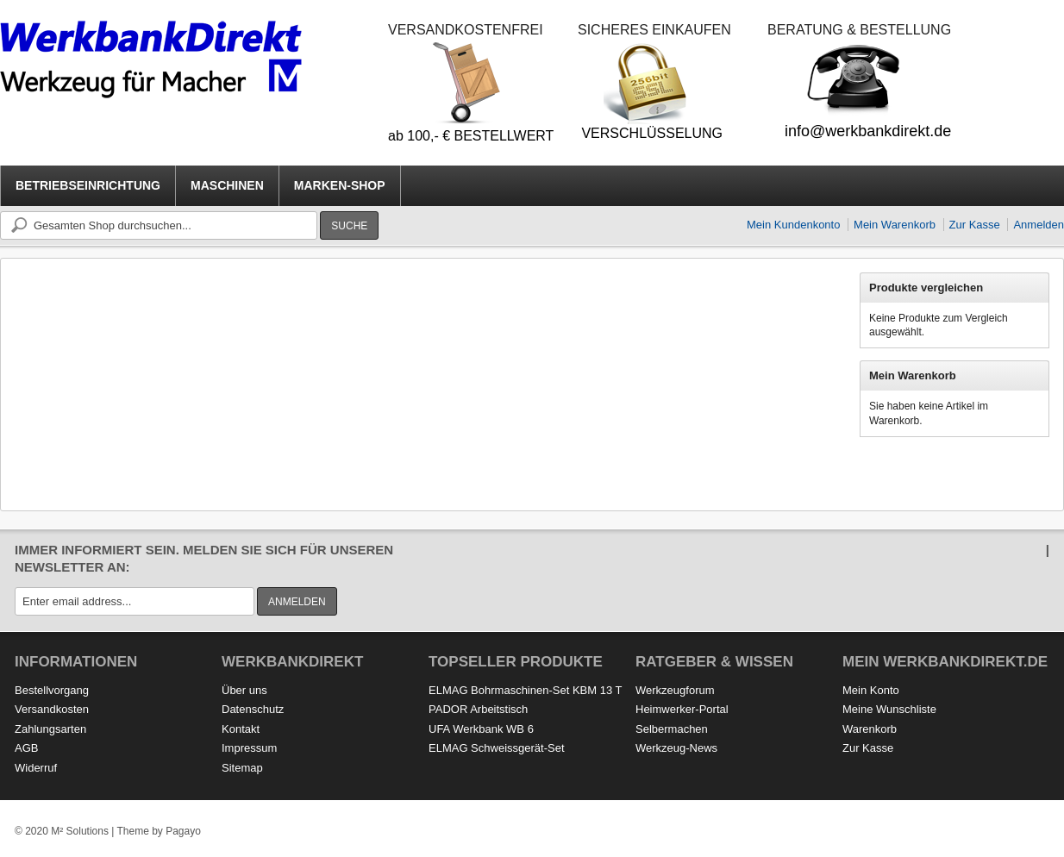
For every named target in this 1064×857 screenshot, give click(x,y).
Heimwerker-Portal (682, 709)
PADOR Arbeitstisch (478, 709)
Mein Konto (870, 690)
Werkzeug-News (676, 747)
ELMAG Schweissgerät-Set (497, 747)
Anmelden (1038, 224)
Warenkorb (869, 729)
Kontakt (241, 729)
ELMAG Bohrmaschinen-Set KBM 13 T (525, 690)
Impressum (249, 747)
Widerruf (36, 767)
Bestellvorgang (52, 690)
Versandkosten (52, 709)
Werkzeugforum (675, 690)
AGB (26, 747)
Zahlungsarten (50, 729)
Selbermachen (671, 729)
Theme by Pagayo (158, 831)
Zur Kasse (974, 224)
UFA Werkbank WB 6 (481, 729)
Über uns (244, 690)
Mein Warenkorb (895, 224)
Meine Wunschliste (889, 709)
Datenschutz (253, 709)
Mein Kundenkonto (793, 224)
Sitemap (242, 767)
